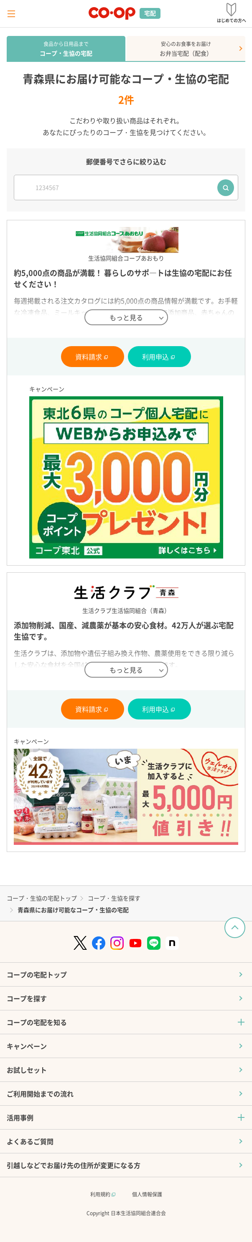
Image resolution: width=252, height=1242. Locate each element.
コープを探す (27, 998)
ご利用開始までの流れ (40, 1094)
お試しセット (27, 1070)
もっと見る (126, 317)
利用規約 (102, 1194)
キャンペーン (27, 1046)
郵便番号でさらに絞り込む (126, 161)
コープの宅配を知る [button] (37, 1022)
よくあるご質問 (30, 1141)
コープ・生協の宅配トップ (42, 898)
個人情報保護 (147, 1194)
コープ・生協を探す (114, 898)
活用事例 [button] (20, 1117)
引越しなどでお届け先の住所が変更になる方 (73, 1165)
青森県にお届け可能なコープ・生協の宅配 (73, 909)
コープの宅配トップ (37, 974)
